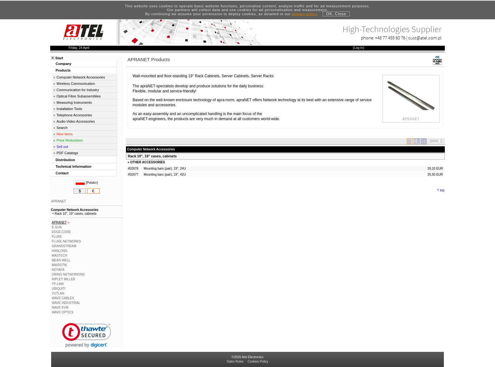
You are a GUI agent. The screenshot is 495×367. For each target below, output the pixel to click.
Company (63, 64)
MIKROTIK (59, 265)
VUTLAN (58, 293)
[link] (86, 335)
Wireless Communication (76, 83)
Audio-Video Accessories (76, 121)
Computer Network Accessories (81, 77)
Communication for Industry (78, 90)
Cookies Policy (258, 361)
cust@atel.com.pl (425, 38)
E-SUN (57, 227)
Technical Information (73, 166)
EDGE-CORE (61, 232)
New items (65, 134)
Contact (62, 173)
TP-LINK (58, 284)
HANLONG (59, 251)
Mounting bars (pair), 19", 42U (165, 174)
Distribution (65, 160)
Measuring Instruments (74, 102)
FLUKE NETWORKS (66, 241)
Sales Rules (235, 361)
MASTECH (59, 255)
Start (59, 58)
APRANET (58, 201)
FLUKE (57, 236)
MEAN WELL (61, 260)
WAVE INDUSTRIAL (66, 303)
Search (62, 128)
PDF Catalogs (67, 153)
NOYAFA (58, 269)
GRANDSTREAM (64, 246)
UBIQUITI (58, 288)
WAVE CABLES (63, 298)
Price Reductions (70, 140)
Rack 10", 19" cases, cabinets (152, 156)
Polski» (92, 182)
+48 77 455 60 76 (390, 38)
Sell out (62, 147)
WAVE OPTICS (62, 312)
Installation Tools (69, 109)
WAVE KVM (60, 307)
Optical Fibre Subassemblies (79, 96)
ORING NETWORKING (68, 274)
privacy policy (304, 14)
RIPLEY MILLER (63, 279)
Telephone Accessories (74, 115)
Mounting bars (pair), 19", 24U (165, 168)
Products (63, 70)
